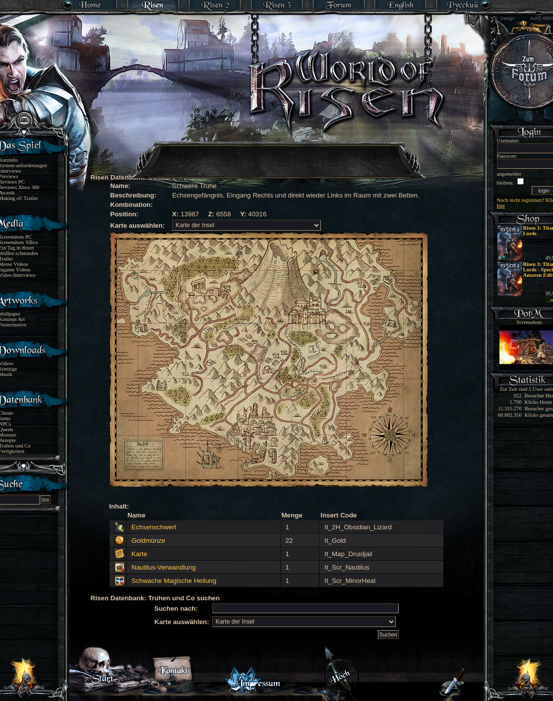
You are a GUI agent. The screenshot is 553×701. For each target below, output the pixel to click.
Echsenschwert (153, 527)
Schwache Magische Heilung (173, 580)
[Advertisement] (277, 153)
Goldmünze (148, 540)
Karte (139, 554)
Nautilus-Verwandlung (163, 567)
